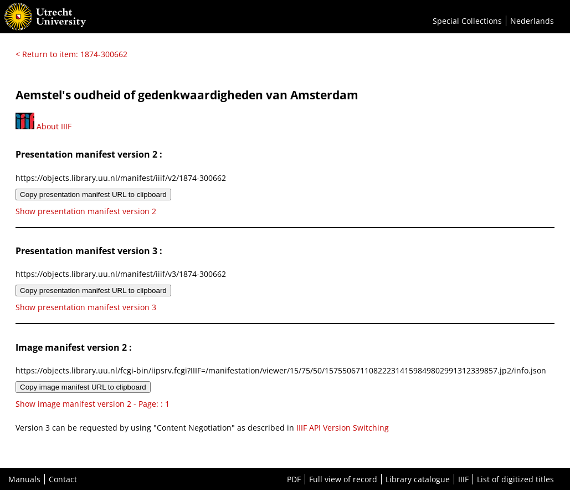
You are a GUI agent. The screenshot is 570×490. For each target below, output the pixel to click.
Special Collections (467, 21)
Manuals (24, 479)
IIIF (463, 479)
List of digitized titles (515, 479)
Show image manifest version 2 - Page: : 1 (93, 403)
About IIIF (43, 126)
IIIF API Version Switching (342, 427)
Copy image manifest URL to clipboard (83, 387)
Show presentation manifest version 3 (86, 307)
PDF (294, 479)
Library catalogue (418, 479)
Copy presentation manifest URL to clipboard (93, 194)
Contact (63, 479)
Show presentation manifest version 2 (86, 211)
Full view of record (343, 479)
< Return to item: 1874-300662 (71, 54)
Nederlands (532, 21)
